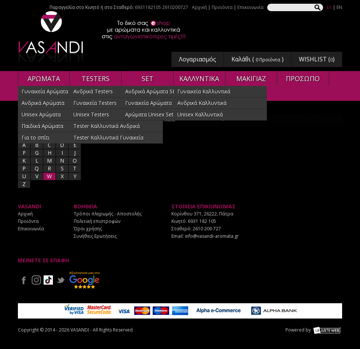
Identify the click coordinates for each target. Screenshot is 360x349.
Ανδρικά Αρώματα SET (152, 91)
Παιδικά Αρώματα (42, 125)
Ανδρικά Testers (93, 91)
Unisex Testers (91, 114)
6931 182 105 (202, 221)
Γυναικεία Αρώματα (45, 91)
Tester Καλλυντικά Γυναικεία (108, 137)
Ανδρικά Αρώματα (43, 102)
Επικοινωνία (250, 7)
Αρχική (199, 7)
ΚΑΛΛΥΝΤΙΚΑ (199, 78)
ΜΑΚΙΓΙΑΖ (251, 78)
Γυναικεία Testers (95, 102)
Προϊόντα (222, 7)
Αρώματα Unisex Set (149, 114)
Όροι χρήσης (88, 228)
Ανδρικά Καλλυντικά (202, 102)
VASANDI (51, 36)
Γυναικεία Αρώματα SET (154, 102)
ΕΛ (329, 7)
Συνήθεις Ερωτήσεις (95, 236)
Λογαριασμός (197, 59)
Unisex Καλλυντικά (200, 114)
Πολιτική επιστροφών (97, 221)
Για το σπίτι (36, 137)
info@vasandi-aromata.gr (212, 236)
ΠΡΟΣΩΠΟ (303, 78)
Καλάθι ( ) (257, 59)
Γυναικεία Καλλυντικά (203, 91)
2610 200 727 (207, 228)
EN (339, 7)
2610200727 (175, 7)
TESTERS (96, 78)
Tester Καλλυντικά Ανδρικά (106, 125)
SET (148, 78)
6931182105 (148, 7)
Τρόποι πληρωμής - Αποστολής (108, 214)
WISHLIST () (317, 59)
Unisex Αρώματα (41, 114)
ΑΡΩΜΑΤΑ (44, 78)
